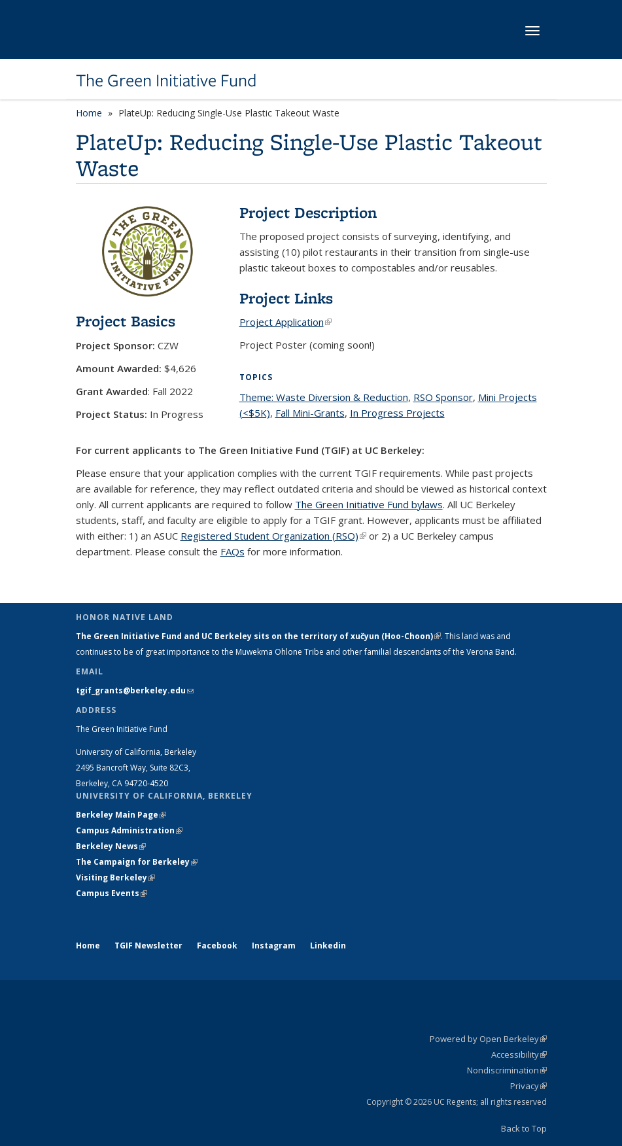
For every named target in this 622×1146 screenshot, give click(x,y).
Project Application (285, 321)
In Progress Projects (397, 412)
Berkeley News (111, 846)
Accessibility (519, 1054)
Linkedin (328, 945)
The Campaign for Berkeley (137, 861)
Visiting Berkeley (115, 877)
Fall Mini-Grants (310, 412)
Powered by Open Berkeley (488, 1039)
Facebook (217, 945)
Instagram (274, 945)
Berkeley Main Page (121, 814)
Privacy (528, 1086)
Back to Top (524, 1128)
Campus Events (111, 893)
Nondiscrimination (507, 1070)
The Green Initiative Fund (166, 80)
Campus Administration (129, 830)
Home (89, 113)
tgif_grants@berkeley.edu (135, 690)
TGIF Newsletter (148, 945)
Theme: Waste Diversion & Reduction (323, 397)
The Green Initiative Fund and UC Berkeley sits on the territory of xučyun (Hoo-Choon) (258, 636)
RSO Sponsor (443, 397)
